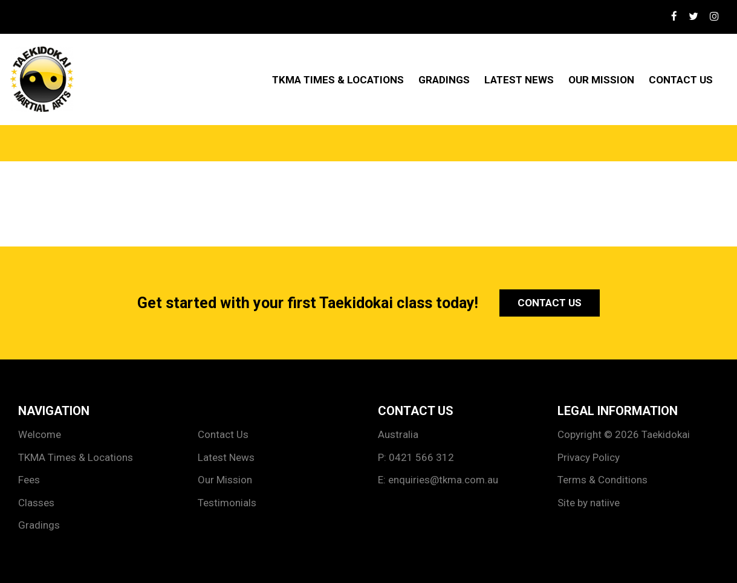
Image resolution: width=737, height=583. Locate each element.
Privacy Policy (588, 457)
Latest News (519, 80)
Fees (29, 480)
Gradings (444, 80)
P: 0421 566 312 (416, 457)
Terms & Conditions (602, 480)
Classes (36, 503)
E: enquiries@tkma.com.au (438, 480)
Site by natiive (588, 503)
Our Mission (601, 80)
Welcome (39, 434)
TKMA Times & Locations (338, 80)
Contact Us (681, 80)
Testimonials (227, 503)
